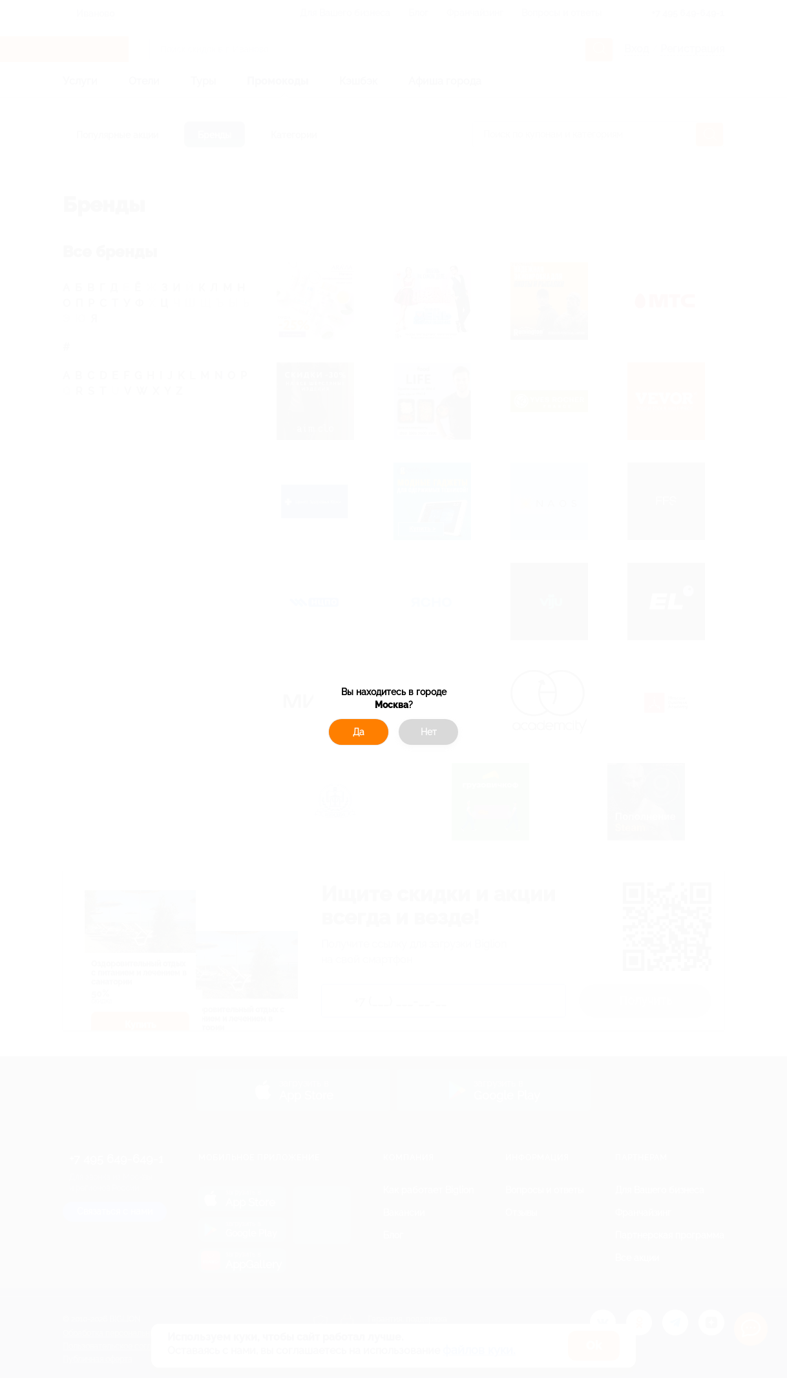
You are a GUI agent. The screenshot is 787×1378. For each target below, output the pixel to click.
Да (358, 732)
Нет (429, 732)
